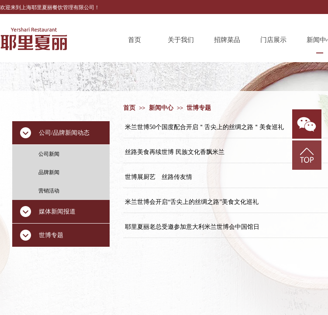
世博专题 (198, 108)
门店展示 (273, 39)
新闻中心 (161, 108)
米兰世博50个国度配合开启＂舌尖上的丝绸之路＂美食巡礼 (204, 127)
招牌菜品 (227, 39)
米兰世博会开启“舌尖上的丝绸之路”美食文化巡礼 (192, 202)
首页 (134, 39)
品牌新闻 (48, 172)
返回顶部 (306, 155)
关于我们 (181, 39)
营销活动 (48, 191)
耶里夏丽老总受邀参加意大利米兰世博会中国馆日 (192, 227)
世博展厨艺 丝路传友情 (158, 177)
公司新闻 (48, 154)
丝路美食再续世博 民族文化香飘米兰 (174, 152)
